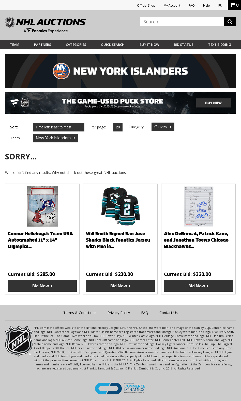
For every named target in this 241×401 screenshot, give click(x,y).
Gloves (161, 127)
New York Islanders (54, 138)
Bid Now (40, 286)
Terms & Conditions (79, 312)
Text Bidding (219, 44)
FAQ (192, 5)
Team (14, 44)
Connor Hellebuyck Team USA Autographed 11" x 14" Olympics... (40, 239)
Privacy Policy (119, 312)
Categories (76, 44)
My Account (172, 5)
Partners (42, 44)
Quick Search (113, 44)
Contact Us (168, 312)
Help (206, 5)
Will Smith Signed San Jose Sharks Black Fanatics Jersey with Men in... (118, 239)
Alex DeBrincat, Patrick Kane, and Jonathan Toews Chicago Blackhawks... (196, 239)
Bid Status (183, 44)
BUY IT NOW (149, 44)
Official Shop (146, 5)
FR (220, 5)
